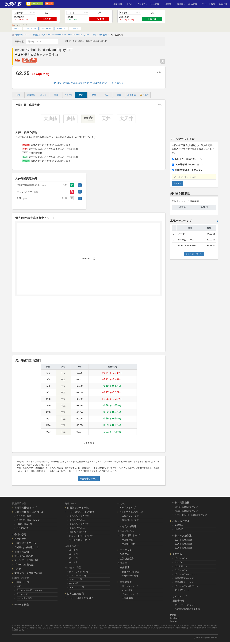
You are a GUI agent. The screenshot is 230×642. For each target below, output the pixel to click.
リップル (179, 562)
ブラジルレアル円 (77, 575)
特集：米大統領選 (182, 535)
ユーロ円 (73, 554)
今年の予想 (20, 538)
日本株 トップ (21, 582)
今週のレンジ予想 (130, 516)
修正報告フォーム (89, 478)
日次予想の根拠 (24, 516)
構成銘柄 (31, 95)
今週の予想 (20, 534)
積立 (106, 95)
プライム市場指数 (24, 556)
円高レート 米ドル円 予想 (81, 536)
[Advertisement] (88, 325)
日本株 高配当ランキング (186, 507)
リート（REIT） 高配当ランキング (191, 515)
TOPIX (18, 568)
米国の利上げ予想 (130, 520)
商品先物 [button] (193, 4)
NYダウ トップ (128, 507)
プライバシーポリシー (185, 605)
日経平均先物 (21, 551)
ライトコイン (181, 570)
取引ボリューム (182, 590)
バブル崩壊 (127, 590)
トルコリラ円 (75, 579)
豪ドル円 (73, 550)
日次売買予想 (23, 528)
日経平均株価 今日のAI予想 (29, 512)
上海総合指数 (127, 558)
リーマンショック (130, 586)
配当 (119, 95)
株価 (18, 95)
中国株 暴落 (127, 598)
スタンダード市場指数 (26, 560)
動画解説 (131, 95)
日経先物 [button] (155, 4)
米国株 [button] (181, 4)
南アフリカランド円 (78, 571)
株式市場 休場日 (24, 598)
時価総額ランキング (184, 578)
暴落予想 (223, 4)
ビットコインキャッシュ (186, 574)
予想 (94, 95)
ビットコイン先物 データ (186, 586)
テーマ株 (74, 28)
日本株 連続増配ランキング (29, 590)
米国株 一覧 (127, 539)
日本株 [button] (169, 4)
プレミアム (37, 3)
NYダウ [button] (142, 4)
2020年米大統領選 (183, 544)
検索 (19, 586)
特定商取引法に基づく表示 (187, 609)
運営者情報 (178, 600)
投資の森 (13, 4)
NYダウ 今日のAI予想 (131, 512)
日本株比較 (46, 28)
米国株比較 (61, 28)
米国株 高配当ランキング (186, 511)
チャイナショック (130, 594)
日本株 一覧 (22, 594)
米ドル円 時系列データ (80, 540)
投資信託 (179, 529)
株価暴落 (124, 567)
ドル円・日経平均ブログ (80, 598)
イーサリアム (181, 566)
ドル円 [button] (130, 4)
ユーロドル (74, 562)
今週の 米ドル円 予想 (79, 524)
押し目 (49, 3)
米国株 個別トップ (130, 535)
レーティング (31, 28)
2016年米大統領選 (183, 548)
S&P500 (124, 554)
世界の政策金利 (75, 593)
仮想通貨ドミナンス (184, 582)
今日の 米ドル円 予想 (79, 516)
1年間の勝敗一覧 (24, 524)
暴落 (56, 95)
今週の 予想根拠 (76, 528)
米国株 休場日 (128, 543)
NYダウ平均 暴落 (130, 576)
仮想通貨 (177, 554)
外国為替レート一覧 (78, 507)
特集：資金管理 (180, 521)
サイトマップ (179, 596)
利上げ (144, 95)
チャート (69, 95)
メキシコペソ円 (76, 587)
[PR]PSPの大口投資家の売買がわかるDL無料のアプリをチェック (89, 82)
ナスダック (126, 550)
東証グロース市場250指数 (28, 573)
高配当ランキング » (194, 254)
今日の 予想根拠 (76, 520)
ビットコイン (181, 558)
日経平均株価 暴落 (130, 572)
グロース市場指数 (24, 564)
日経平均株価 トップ (25, 507)
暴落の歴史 (126, 582)
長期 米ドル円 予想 (78, 532)
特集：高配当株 (180, 502)
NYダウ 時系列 (128, 526)
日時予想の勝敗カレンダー (29, 520)
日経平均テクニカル (25, 543)
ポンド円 (73, 558)
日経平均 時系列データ (26, 547)
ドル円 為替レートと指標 (80, 512)
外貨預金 (179, 525)
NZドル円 (73, 583)
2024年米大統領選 (183, 540)
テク (81, 95)
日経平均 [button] (118, 4)
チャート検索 (208, 4)
